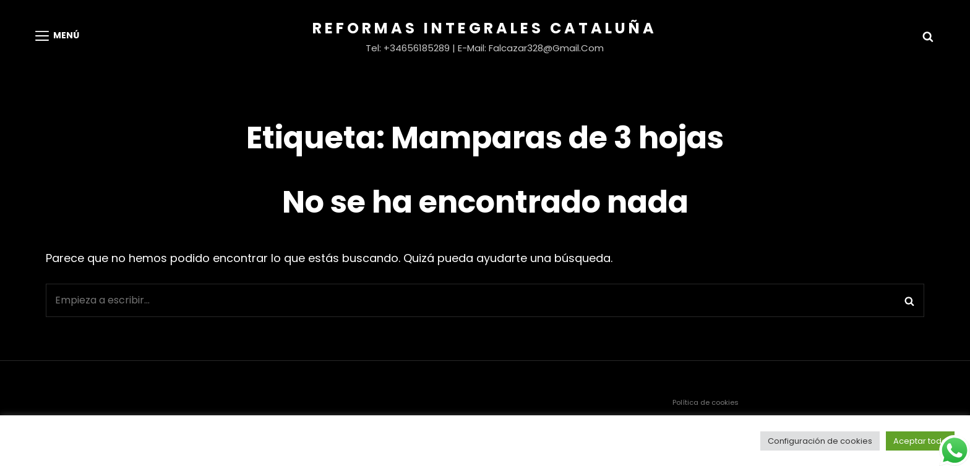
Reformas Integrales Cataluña (484, 28)
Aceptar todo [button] (920, 441)
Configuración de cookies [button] (820, 441)
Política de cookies (705, 402)
